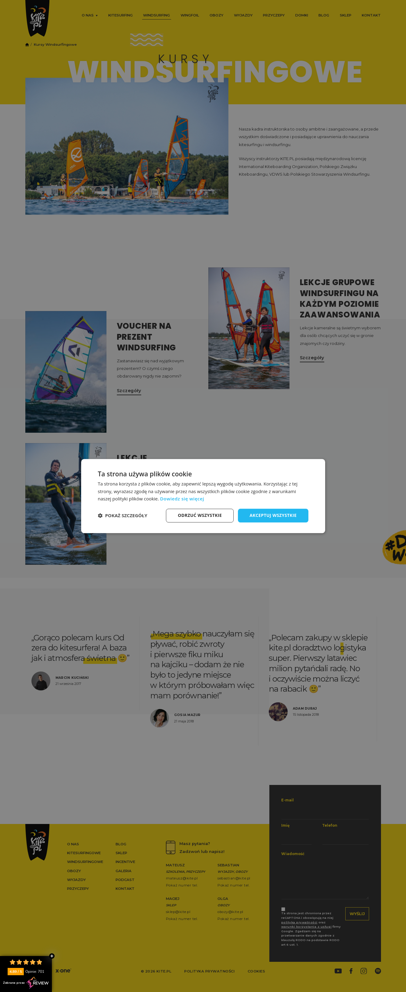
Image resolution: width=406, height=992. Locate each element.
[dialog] (203, 496)
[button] (122, 515)
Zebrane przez (26, 983)
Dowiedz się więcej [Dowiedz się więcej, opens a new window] (182, 499)
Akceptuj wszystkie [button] (273, 515)
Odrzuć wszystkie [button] (200, 515)
